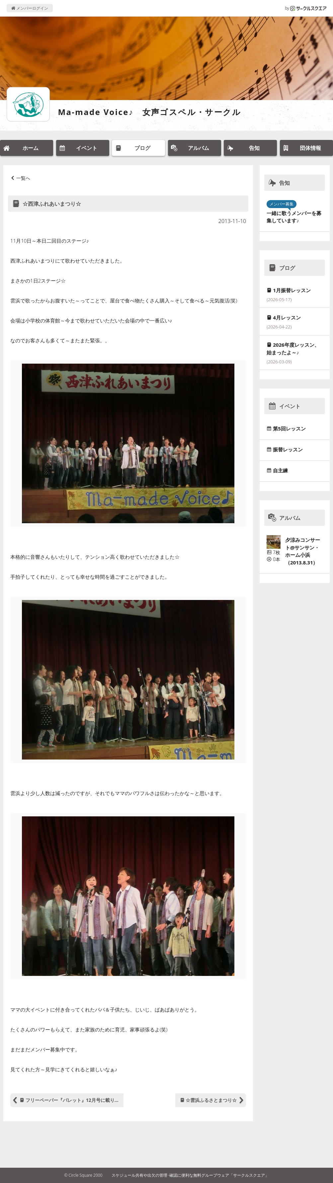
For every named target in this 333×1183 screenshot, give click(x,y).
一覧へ (23, 178)
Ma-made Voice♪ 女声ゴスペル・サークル (149, 111)
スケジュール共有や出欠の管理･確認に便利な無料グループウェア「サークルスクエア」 (190, 1175)
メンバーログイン (29, 8)
